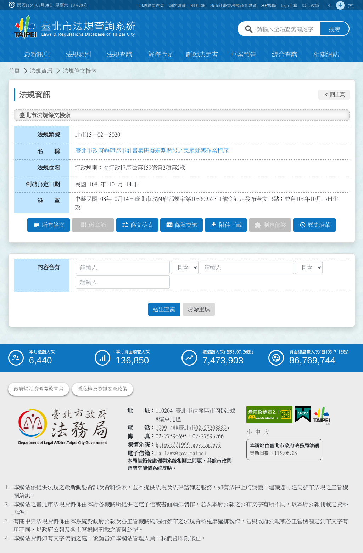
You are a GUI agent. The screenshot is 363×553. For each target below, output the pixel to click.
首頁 (14, 71)
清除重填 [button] (199, 309)
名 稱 (48, 151)
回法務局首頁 (151, 5)
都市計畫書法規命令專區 (233, 5)
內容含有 (48, 267)
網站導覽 (177, 5)
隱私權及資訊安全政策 (102, 388)
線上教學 (310, 5)
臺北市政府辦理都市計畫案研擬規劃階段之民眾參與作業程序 (152, 150)
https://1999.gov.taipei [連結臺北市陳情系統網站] (188, 444)
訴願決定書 (202, 54)
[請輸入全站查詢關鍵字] (287, 29)
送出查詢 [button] (164, 309)
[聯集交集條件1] (185, 267)
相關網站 (326, 54)
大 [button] (351, 5)
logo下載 (288, 5)
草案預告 (243, 54)
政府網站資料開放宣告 (38, 388)
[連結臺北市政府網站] (321, 415)
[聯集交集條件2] (309, 267)
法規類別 (78, 54)
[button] (334, 95)
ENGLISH (197, 5)
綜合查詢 (284, 54)
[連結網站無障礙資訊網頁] (269, 414)
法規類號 (48, 134)
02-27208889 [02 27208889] (211, 427)
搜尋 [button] (334, 29)
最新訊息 (37, 54)
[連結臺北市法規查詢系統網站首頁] (75, 27)
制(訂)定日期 (43, 184)
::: (4, 66)
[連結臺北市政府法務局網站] (62, 426)
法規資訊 (41, 71)
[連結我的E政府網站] (303, 414)
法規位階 (48, 167)
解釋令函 (161, 54)
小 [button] (330, 5)
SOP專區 (268, 5)
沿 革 (48, 201)
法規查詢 (119, 54)
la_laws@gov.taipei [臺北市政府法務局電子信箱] (181, 453)
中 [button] (340, 5)
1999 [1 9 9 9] (161, 427)
